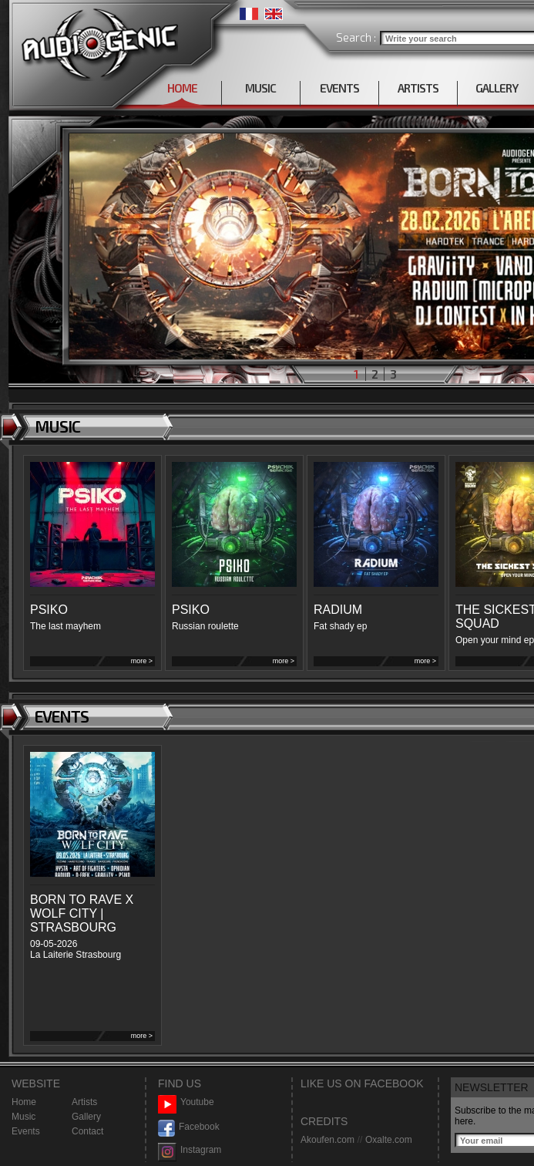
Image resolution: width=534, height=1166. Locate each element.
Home (24, 1102)
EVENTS (339, 88)
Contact (87, 1131)
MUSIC (260, 88)
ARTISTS (418, 88)
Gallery (86, 1116)
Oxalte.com (388, 1139)
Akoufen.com (327, 1139)
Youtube (186, 1102)
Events (26, 1131)
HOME (182, 88)
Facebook (189, 1127)
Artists (84, 1102)
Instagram (189, 1150)
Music (23, 1116)
